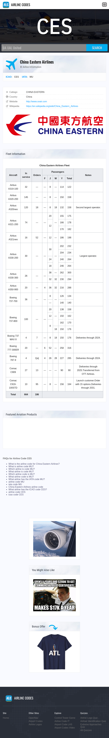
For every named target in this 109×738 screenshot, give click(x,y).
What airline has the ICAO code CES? (28, 489)
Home (6, 718)
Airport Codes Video (64, 727)
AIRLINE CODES (16, 4)
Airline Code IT (62, 721)
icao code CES (16, 494)
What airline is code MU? (21, 471)
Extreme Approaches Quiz (90, 725)
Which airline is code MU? (22, 469)
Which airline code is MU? (22, 474)
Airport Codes (36, 721)
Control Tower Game (64, 718)
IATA (24, 77)
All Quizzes (86, 730)
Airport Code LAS (63, 724)
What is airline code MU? (21, 466)
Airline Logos (35, 724)
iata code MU (15, 484)
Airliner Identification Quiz (93, 721)
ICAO (8, 77)
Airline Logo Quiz (89, 718)
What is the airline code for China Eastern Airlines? (34, 464)
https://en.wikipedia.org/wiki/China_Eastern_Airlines (52, 106)
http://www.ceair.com (36, 101)
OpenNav (33, 718)
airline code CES (17, 492)
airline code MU (16, 482)
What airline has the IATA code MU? (27, 479)
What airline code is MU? (21, 476)
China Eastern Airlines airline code (26, 487)
